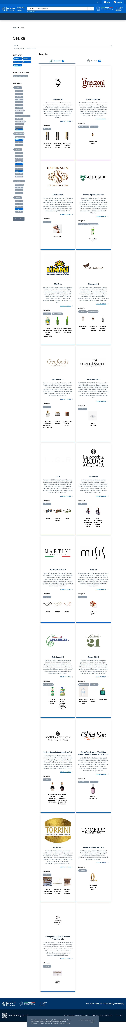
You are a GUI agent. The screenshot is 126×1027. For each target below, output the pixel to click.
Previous (41, 142)
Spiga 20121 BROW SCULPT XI (48, 146)
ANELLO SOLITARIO (93, 426)
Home (15, 27)
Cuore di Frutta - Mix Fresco (52, 703)
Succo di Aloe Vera (93, 241)
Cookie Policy (90, 1020)
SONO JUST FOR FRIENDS (93, 802)
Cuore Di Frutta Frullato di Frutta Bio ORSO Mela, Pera (62, 706)
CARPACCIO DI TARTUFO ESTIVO (67, 425)
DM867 (67, 613)
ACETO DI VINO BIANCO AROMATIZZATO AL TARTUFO (47, 426)
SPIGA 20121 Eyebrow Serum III (57, 146)
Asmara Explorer (57, 521)
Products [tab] (94, 61)
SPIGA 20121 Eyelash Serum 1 (67, 146)
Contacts (119, 1021)
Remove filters (19, 219)
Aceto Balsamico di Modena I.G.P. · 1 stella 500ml (98, 524)
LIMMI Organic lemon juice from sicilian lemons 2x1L (47, 333)
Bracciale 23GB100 (57, 987)
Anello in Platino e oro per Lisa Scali (48, 896)
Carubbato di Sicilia (83, 328)
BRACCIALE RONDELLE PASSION (57, 896)
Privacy (81, 1020)
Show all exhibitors (31, 11)
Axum (67, 520)
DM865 (48, 613)
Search (16, 45)
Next (74, 142)
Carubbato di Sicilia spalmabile (93, 329)
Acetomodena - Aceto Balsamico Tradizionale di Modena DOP (52, 803)
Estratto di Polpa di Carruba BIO (102, 329)
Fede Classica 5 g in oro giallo (93, 892)
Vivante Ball (57, 237)
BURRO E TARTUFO (57, 424)
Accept (92, 1022)
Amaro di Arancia (93, 702)
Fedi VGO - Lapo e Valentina (67, 896)
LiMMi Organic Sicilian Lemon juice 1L (57, 331)
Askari (48, 520)
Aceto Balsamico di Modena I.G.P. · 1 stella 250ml (88, 524)
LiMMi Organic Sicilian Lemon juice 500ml (67, 331)
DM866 (57, 613)
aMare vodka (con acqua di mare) (83, 703)
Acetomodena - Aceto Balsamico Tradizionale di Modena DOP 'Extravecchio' (62, 804)
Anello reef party (93, 614)
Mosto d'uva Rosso (93, 143)
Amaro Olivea (103, 701)
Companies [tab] (57, 61)
